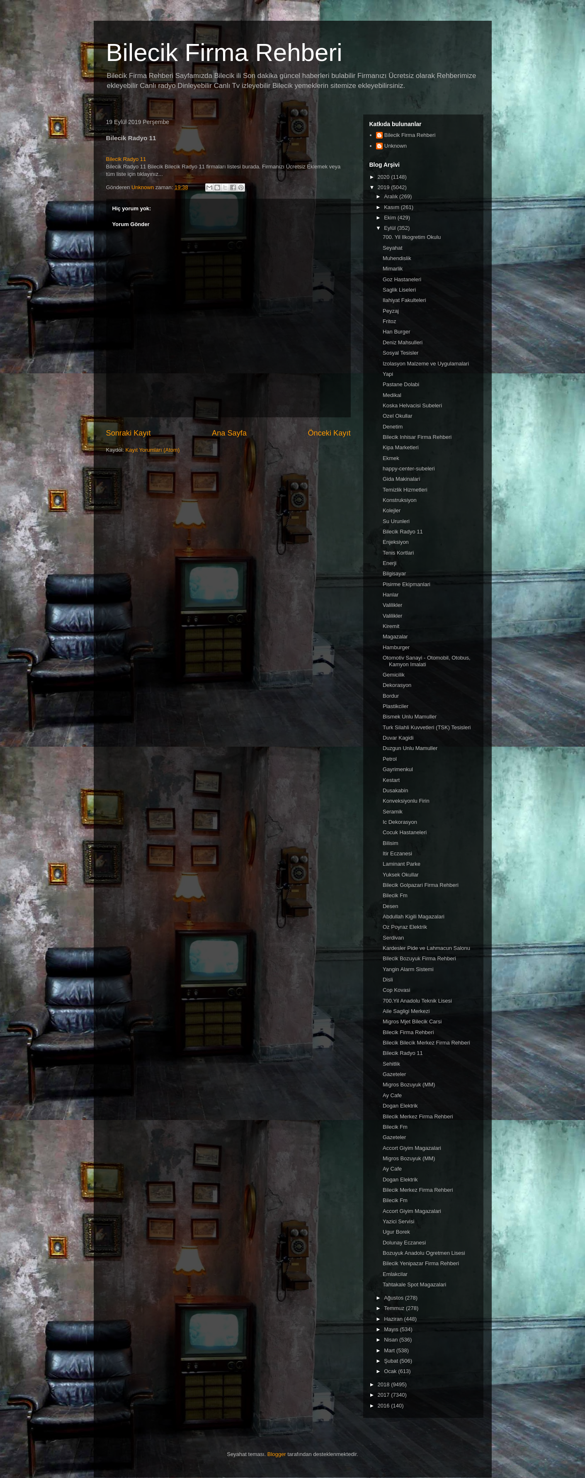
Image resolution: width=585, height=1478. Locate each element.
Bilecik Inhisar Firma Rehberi (417, 437)
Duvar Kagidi (398, 738)
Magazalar (395, 636)
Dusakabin (395, 790)
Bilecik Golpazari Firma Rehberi (421, 885)
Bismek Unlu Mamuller (410, 716)
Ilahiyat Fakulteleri (404, 300)
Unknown (395, 146)
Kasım (392, 207)
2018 (384, 1384)
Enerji (389, 563)
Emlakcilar (395, 1274)
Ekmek (391, 458)
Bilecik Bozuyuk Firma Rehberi (419, 958)
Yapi (388, 374)
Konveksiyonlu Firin (406, 801)
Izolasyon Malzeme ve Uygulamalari (426, 363)
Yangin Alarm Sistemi (408, 969)
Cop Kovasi (396, 990)
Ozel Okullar (398, 416)
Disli (388, 979)
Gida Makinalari (401, 479)
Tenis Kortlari (398, 553)
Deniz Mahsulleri (402, 342)
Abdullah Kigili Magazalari (413, 916)
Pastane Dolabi (401, 384)
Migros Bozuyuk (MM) (409, 1084)
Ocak (391, 1371)
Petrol (390, 759)
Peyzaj (391, 311)
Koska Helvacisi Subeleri (412, 405)
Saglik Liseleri (399, 290)
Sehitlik (391, 1064)
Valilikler (392, 605)
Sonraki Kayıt (128, 433)
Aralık (391, 196)
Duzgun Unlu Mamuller (410, 748)
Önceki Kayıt (329, 433)
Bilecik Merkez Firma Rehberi (418, 1116)
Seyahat (393, 248)
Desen (390, 906)
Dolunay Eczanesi (404, 1242)
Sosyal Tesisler (400, 353)
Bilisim (390, 843)
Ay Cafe (392, 1095)
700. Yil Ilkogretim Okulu (412, 237)
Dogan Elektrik (400, 1106)
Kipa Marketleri (401, 447)
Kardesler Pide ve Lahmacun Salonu (426, 948)
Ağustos (394, 1298)
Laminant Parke (401, 864)
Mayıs (392, 1329)
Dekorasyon (397, 685)
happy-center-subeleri (409, 468)
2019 (384, 187)
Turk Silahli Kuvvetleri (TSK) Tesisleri (427, 727)
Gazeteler (394, 1074)
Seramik (393, 811)
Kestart (391, 780)
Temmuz (395, 1308)
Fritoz (389, 321)
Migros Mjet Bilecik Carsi (412, 1021)
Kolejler (392, 510)
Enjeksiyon (396, 542)
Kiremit (391, 626)
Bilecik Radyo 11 (126, 159)
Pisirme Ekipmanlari (406, 584)
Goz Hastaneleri (402, 279)
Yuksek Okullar (401, 875)
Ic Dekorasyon (400, 822)
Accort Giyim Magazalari (412, 1148)
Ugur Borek (396, 1232)
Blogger (276, 1454)
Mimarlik (393, 268)
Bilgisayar (394, 573)
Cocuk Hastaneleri (405, 832)
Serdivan (393, 938)
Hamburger (396, 647)
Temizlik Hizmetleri (405, 490)
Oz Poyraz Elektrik (405, 927)
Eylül (390, 228)
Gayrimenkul (398, 769)
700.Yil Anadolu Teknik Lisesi (417, 1001)
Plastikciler (395, 706)
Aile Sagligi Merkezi (406, 1011)
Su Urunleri (396, 521)
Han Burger (396, 332)
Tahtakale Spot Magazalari (414, 1284)
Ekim (391, 217)
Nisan (391, 1340)
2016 (384, 1406)
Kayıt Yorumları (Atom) (152, 450)
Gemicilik (394, 675)
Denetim (393, 427)
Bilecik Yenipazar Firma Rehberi (421, 1263)
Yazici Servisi (398, 1221)
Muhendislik (397, 258)
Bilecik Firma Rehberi (224, 52)
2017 (384, 1395)
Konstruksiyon (400, 500)
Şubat (392, 1361)
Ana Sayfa (229, 433)
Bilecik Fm (395, 895)
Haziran (394, 1319)
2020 (384, 177)
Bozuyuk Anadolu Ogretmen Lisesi (424, 1253)
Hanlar (390, 595)
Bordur (391, 696)
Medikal (392, 395)
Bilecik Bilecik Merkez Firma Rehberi (426, 1043)
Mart (390, 1350)
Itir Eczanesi (397, 853)
